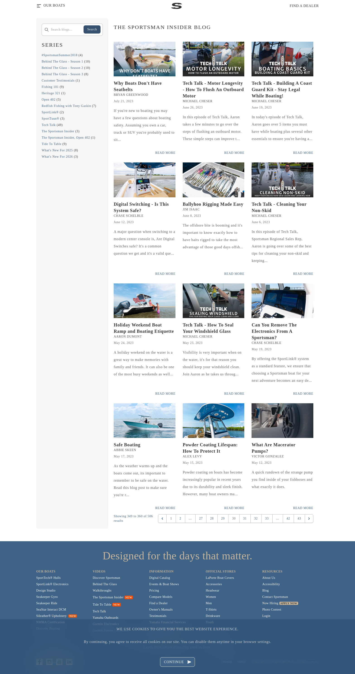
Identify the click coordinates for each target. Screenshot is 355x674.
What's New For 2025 (57, 150)
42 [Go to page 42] (288, 518)
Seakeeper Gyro (47, 597)
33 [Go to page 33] (267, 518)
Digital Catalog (159, 578)
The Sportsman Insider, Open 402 (66, 137)
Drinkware (213, 616)
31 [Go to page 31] (245, 518)
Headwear (212, 590)
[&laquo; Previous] (162, 518)
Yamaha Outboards (105, 617)
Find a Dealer (158, 603)
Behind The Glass (105, 584)
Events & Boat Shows (164, 584)
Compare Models (160, 597)
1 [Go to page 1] (171, 518)
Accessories (214, 584)
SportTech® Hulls (48, 578)
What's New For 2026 (57, 156)
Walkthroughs (102, 590)
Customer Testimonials (58, 80)
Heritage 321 (51, 93)
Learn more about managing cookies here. (177, 647)
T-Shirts (211, 609)
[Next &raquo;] (309, 518)
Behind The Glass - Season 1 (62, 61)
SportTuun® (50, 118)
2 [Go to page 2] (180, 518)
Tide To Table (52, 144)
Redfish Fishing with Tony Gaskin (66, 106)
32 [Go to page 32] (256, 518)
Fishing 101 (50, 87)
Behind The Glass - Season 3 (62, 74)
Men (209, 603)
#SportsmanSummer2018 (59, 55)
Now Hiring (270, 603)
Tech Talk (49, 125)
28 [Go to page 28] (212, 518)
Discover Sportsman (106, 578)
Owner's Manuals (161, 609)
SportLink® (50, 112)
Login (266, 616)
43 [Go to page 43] (299, 518)
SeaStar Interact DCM (51, 609)
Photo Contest (271, 609)
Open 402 (48, 99)
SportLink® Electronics (52, 584)
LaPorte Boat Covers (220, 578)
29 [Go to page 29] (223, 518)
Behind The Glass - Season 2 (62, 68)
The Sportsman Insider (58, 131)
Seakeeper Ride (46, 603)
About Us (268, 578)
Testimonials (157, 616)
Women (211, 597)
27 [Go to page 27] (201, 518)
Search (92, 29)
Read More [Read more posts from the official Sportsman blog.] (165, 153)
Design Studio (45, 590)
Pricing (154, 590)
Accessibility (271, 584)
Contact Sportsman (275, 597)
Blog (265, 590)
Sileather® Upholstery (56, 616)
